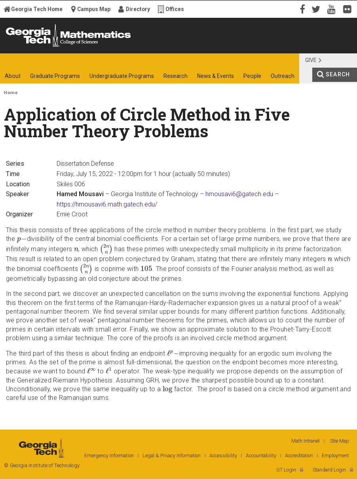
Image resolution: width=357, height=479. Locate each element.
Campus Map (93, 9)
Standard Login (329, 470)
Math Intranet (305, 441)
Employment (335, 455)
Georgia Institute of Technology (26, 46)
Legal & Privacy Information (171, 455)
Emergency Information (109, 455)
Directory (138, 9)
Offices (174, 9)
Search (338, 74)
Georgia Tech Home (37, 9)
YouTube (333, 9)
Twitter (317, 9)
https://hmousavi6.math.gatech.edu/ (107, 204)
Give (311, 60)
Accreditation (299, 455)
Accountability (261, 455)
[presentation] (22, 239)
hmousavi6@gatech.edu (239, 194)
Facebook (302, 9)
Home (10, 92)
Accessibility (223, 455)
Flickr (349, 9)
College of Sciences (127, 46)
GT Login (286, 470)
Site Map (339, 441)
